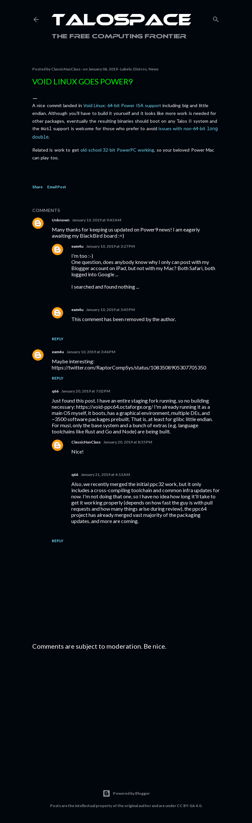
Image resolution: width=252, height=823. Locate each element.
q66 (55, 389)
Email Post (56, 185)
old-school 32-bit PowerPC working (117, 148)
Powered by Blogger (126, 792)
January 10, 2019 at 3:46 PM (90, 350)
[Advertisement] (126, 710)
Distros (140, 69)
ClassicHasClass (86, 440)
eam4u (77, 245)
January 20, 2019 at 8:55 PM (127, 440)
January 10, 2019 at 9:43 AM (96, 218)
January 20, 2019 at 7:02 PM (85, 389)
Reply (57, 337)
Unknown (60, 218)
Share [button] (37, 185)
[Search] (216, 18)
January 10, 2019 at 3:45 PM (110, 308)
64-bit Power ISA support (134, 105)
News (153, 69)
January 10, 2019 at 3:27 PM (110, 245)
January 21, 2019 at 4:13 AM (105, 473)
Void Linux (94, 105)
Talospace (121, 21)
